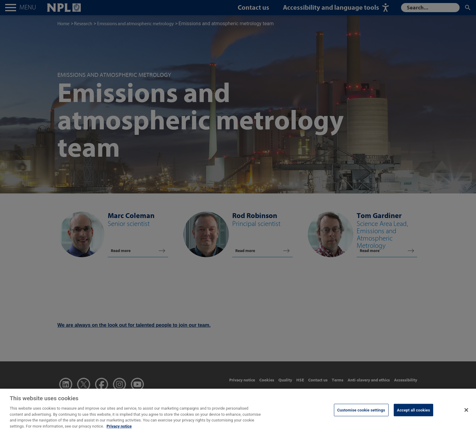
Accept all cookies (413, 413)
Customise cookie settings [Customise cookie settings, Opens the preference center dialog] (361, 413)
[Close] (466, 413)
